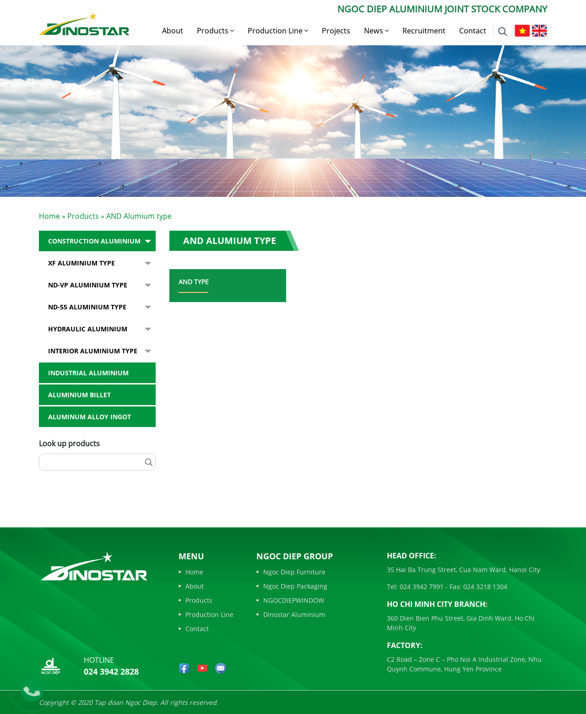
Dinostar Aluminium (290, 614)
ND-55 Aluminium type (87, 307)
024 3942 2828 (111, 671)
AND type (194, 281)
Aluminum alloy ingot (89, 416)
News (376, 31)
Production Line (278, 31)
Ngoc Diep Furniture (291, 572)
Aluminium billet (79, 394)
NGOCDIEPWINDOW (290, 600)
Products (215, 31)
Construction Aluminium (94, 241)
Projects (336, 31)
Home (49, 216)
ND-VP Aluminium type (87, 285)
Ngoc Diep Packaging (291, 586)
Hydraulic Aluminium (87, 329)
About (172, 31)
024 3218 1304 (484, 586)
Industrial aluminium (88, 372)
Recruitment (423, 31)
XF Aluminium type (81, 263)
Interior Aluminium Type (92, 350)
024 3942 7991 (421, 586)
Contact (472, 31)
